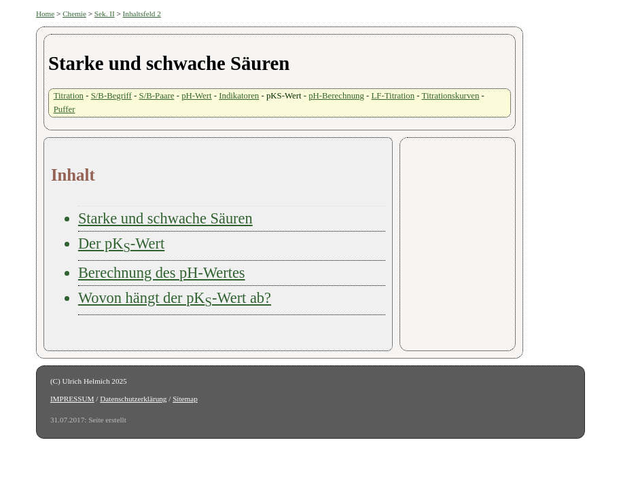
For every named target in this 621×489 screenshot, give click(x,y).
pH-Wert (196, 96)
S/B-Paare (157, 96)
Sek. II (104, 14)
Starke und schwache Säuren (165, 218)
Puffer (64, 109)
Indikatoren (239, 96)
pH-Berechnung (336, 96)
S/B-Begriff (111, 96)
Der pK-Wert (121, 243)
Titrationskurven (451, 96)
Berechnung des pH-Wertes (161, 272)
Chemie (74, 14)
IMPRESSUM (72, 399)
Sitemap (185, 399)
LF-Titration (393, 96)
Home (45, 14)
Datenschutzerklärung (133, 399)
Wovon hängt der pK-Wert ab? (174, 297)
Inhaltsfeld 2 (142, 14)
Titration (69, 96)
